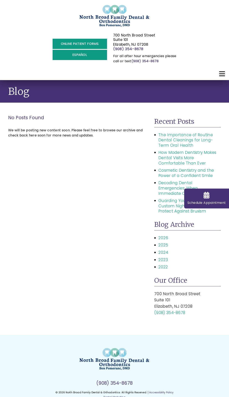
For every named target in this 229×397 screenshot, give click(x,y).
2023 (163, 260)
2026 (163, 238)
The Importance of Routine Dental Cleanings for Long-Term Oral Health (185, 140)
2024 (163, 252)
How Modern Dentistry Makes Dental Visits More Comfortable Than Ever (187, 158)
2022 (163, 267)
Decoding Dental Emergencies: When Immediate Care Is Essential (186, 188)
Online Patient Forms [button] (80, 43)
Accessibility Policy (161, 392)
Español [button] (79, 54)
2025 (163, 245)
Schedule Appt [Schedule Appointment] (206, 198)
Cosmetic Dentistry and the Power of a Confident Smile (186, 173)
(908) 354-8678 (128, 49)
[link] (114, 17)
